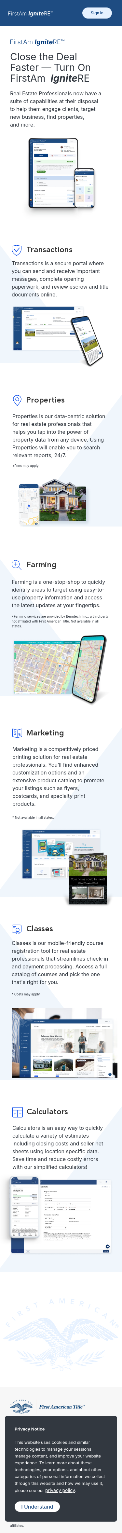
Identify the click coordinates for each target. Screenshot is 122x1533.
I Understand (37, 1506)
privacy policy (60, 1490)
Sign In (97, 12)
